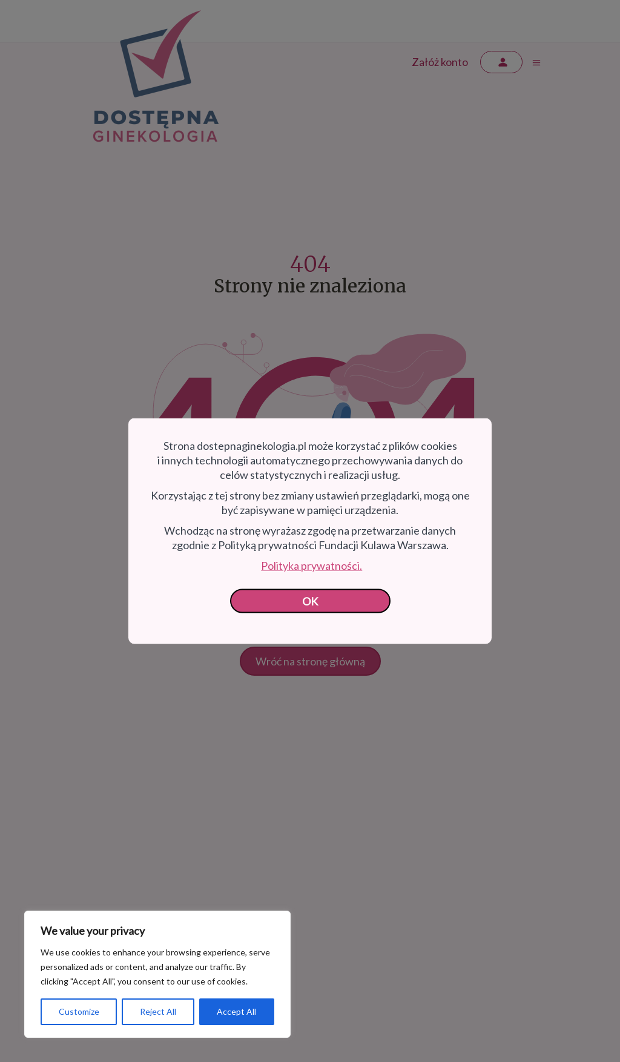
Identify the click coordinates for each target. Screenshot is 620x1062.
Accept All (236, 1011)
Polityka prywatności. (311, 565)
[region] (157, 974)
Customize (79, 1011)
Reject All (158, 1011)
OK (310, 601)
